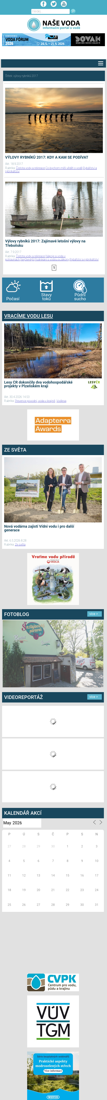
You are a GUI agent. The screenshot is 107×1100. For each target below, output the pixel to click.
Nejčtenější (27, 259)
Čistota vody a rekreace (30, 168)
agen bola (26, 306)
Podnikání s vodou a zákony (52, 259)
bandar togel (5, 306)
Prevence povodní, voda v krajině (35, 400)
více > (93, 614)
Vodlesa (61, 400)
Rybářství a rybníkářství (84, 259)
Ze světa (20, 544)
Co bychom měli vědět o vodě (64, 168)
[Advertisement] (53, 942)
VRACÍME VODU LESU (28, 316)
